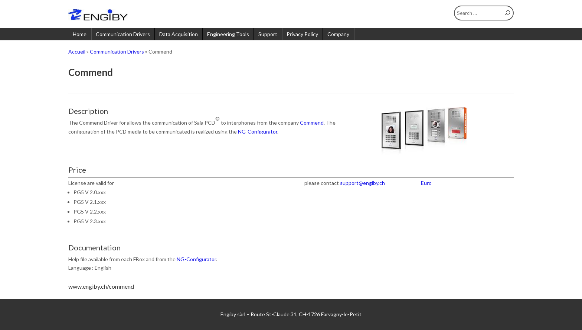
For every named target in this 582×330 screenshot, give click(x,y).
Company (338, 34)
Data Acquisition (178, 34)
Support (267, 34)
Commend (312, 122)
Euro (426, 183)
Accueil (76, 51)
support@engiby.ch (362, 183)
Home (79, 34)
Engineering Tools (228, 34)
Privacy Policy (302, 34)
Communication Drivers (123, 34)
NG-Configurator (257, 131)
